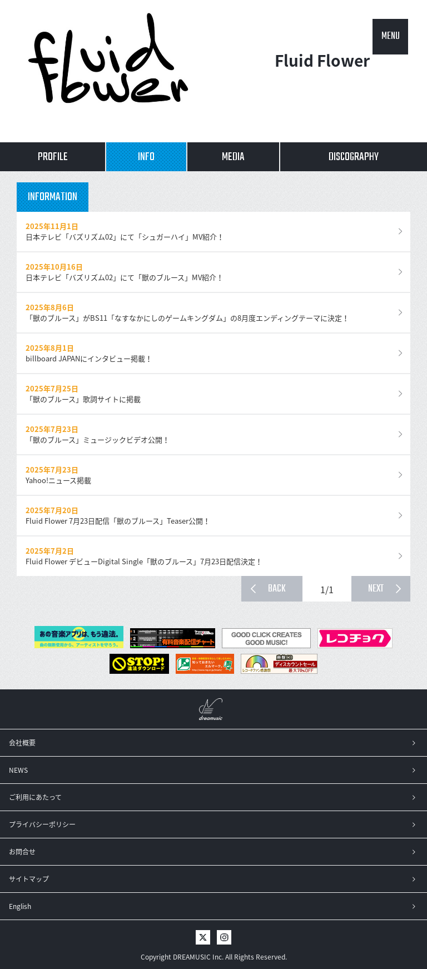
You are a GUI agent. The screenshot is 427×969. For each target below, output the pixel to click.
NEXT (376, 589)
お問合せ (22, 852)
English (20, 906)
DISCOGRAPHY (354, 157)
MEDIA (233, 157)
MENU (390, 36)
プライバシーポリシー (42, 824)
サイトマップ (29, 879)
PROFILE (53, 157)
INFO (146, 157)
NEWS (18, 770)
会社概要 (22, 743)
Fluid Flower (322, 71)
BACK (277, 589)
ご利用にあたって (35, 797)
